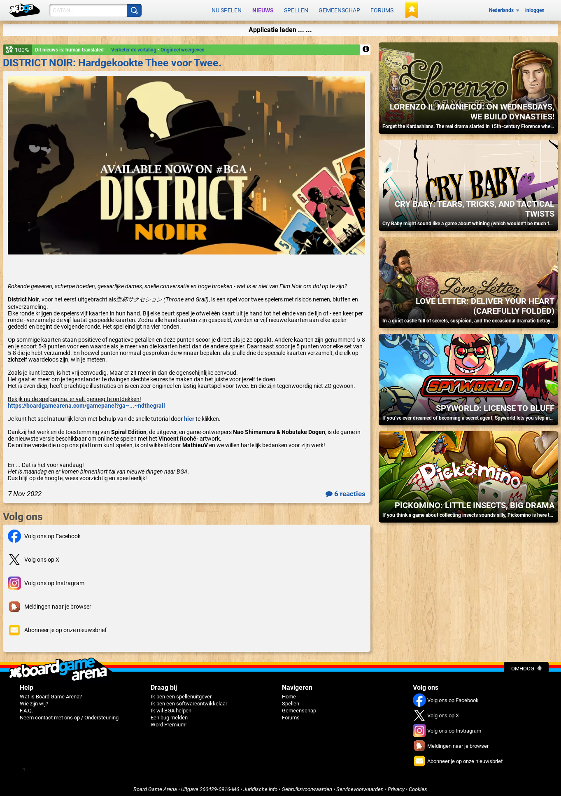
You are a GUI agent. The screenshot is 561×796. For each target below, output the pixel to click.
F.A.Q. (26, 708)
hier (189, 416)
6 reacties (345, 491)
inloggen (535, 9)
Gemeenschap (339, 9)
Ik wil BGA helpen (171, 708)
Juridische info (260, 786)
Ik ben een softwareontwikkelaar (189, 701)
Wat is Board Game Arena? (51, 694)
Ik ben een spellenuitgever (181, 694)
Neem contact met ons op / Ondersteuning (69, 715)
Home (289, 694)
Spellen (296, 9)
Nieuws (263, 9)
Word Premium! (168, 722)
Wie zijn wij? (34, 701)
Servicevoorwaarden (360, 786)
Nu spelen (227, 9)
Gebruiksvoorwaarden (307, 786)
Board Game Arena (155, 786)
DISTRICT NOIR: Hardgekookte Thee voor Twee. (112, 60)
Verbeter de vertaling (134, 47)
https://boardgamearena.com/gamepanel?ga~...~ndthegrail (86, 402)
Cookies (418, 786)
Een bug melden (169, 715)
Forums (381, 9)
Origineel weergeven (183, 47)
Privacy (396, 786)
